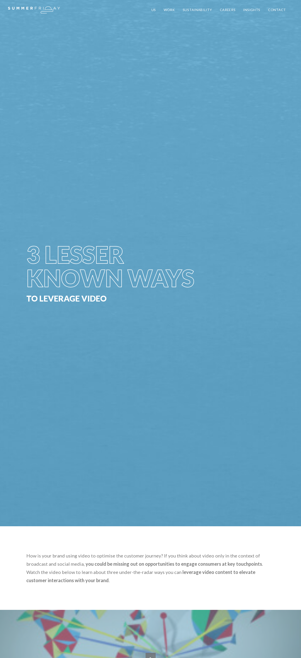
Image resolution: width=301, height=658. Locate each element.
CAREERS (228, 10)
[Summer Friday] (34, 9)
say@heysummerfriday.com (55, 576)
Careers (88, 649)
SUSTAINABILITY (197, 10)
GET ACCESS (192, 435)
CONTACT (277, 10)
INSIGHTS (251, 10)
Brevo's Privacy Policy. (214, 459)
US (153, 10)
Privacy (74, 649)
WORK (169, 10)
